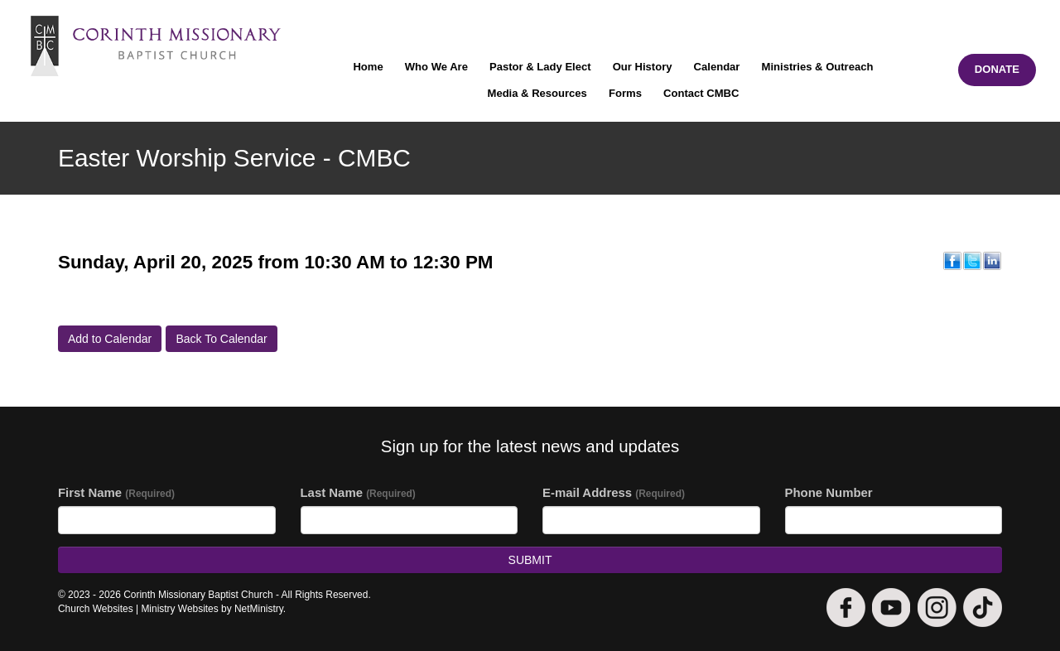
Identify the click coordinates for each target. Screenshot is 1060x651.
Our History (642, 66)
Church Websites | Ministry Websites (139, 609)
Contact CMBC (701, 93)
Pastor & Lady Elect (540, 66)
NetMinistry (258, 609)
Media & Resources (537, 93)
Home (368, 66)
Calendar (717, 66)
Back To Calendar (221, 338)
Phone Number (829, 492)
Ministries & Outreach (818, 66)
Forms (625, 93)
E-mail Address (613, 492)
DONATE (997, 69)
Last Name (358, 492)
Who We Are (436, 66)
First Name (116, 492)
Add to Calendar (110, 338)
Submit (530, 560)
